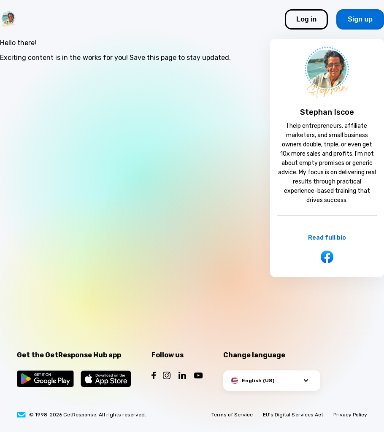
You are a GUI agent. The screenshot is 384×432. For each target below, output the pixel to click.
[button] (271, 380)
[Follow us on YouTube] (198, 377)
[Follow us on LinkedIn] (182, 376)
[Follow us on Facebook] (153, 376)
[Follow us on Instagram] (166, 376)
